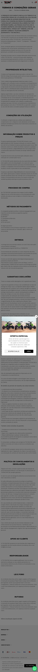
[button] (36, 316)
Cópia (29, 351)
